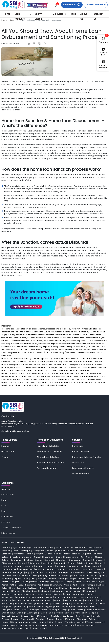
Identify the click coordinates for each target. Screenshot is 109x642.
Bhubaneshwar (71, 557)
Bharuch (37, 557)
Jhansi (81, 578)
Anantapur (25, 550)
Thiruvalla (95, 616)
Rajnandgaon (68, 606)
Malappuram (58, 591)
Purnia (10, 606)
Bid (82, 557)
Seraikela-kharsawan (95, 609)
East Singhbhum (25, 569)
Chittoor (21, 563)
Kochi (75, 585)
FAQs (3, 505)
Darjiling (18, 566)
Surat (78, 616)
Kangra (69, 581)
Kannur (78, 581)
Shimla (20, 612)
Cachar (38, 560)
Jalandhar (6, 578)
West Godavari (9, 628)
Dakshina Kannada (85, 563)
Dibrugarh (73, 566)
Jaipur (93, 575)
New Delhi (77, 600)
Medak (40, 594)
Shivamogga (31, 612)
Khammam (56, 585)
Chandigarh (61, 560)
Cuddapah (60, 563)
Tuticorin (93, 619)
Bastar (67, 553)
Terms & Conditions (11, 527)
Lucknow (93, 588)
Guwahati (6, 575)
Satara (80, 609)
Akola (58, 547)
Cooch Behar (47, 563)
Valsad (89, 622)
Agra (14, 547)
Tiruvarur (70, 619)
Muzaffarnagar (23, 597)
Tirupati (50, 619)
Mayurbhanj (29, 594)
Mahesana (44, 591)
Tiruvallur (60, 619)
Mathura (18, 594)
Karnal (5, 585)
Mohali (67, 594)
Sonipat (15, 616)
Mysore (49, 597)
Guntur (89, 572)
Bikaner (89, 557)
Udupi (34, 622)
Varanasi (99, 622)
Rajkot (57, 606)
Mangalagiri (88, 591)
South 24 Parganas (40, 616)
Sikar (51, 612)
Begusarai (87, 553)
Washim (90, 625)
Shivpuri (43, 612)
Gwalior (16, 575)
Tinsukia (14, 619)
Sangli (64, 609)
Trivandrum (82, 619)
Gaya (27, 572)
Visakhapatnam (40, 625)
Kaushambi (30, 585)
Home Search (71, 4)
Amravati (6, 550)
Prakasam (93, 603)
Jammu (52, 578)
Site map (5, 522)
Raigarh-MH (29, 606)
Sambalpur (54, 609)
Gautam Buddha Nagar (12, 572)
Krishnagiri (53, 588)
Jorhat (5, 581)
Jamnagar (63, 578)
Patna (83, 603)
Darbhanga (7, 566)
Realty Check (38, 16)
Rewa (16, 609)
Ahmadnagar (25, 547)
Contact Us (7, 516)
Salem (44, 609)
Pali (47, 603)
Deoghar (39, 566)
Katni (21, 585)
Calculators (59, 14)
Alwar (89, 547)
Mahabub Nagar (29, 591)
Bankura (93, 550)
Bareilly (30, 553)
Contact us (98, 16)
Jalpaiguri (42, 578)
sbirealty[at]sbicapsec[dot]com (15, 431)
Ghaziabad (38, 572)
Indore (74, 575)
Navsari (48, 600)
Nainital (84, 597)
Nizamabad (89, 600)
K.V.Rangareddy (29, 581)
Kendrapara (43, 585)
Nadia (57, 597)
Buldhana (28, 560)
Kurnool (64, 588)
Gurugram (99, 572)
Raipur (40, 606)
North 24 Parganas (10, 603)
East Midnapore (9, 569)
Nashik (26, 600)
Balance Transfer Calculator (51, 462)
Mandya (77, 591)
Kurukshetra (75, 588)
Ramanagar (82, 606)
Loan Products (19, 16)
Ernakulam (40, 569)
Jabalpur (84, 575)
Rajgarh (48, 606)
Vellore (5, 625)
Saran (72, 609)
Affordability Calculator (48, 457)
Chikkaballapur (9, 563)
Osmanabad (27, 603)
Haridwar (26, 575)
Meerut (49, 594)
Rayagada (7, 609)
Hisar (35, 575)
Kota (12, 588)
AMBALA (97, 547)
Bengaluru (15, 557)
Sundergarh (68, 616)
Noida (100, 600)
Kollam (5, 588)
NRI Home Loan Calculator (49, 451)
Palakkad (39, 603)
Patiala (76, 603)
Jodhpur (96, 578)
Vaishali (80, 622)
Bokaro (5, 560)
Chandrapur (74, 560)
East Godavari (92, 566)
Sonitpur (25, 616)
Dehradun (28, 566)
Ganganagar (88, 569)
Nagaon (66, 597)
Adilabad (6, 547)
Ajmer (50, 547)
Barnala (57, 553)
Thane (4, 457)
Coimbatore (33, 563)
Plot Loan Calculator (47, 468)
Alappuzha (68, 547)
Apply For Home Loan (95, 4)
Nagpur (75, 597)
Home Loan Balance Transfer (86, 457)
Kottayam (21, 588)
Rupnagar (34, 609)
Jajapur (101, 575)
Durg (82, 566)
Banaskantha (81, 550)
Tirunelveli (40, 619)
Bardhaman (19, 553)
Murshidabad (8, 597)
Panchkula (56, 603)
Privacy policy (8, 533)
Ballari (70, 550)
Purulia (18, 606)
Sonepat (6, 616)
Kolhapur (91, 585)
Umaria (43, 622)
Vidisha (14, 625)
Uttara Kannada (56, 622)
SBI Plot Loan (78, 462)
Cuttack (71, 563)
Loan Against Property (83, 468)
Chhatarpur (98, 560)
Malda (69, 591)
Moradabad (78, 594)
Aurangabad (38, 550)
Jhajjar (73, 578)
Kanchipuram (57, 581)
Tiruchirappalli (27, 619)
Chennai (86, 560)
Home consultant (81, 451)
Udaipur (5, 622)
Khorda (67, 585)
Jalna (25, 578)
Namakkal (6, 600)
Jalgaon (17, 578)
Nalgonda (94, 597)
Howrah (52, 575)
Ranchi (93, 606)
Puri (3, 606)
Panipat (66, 603)
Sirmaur (68, 612)
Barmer (48, 553)
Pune (102, 603)
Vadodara (70, 622)
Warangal (69, 625)
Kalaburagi (44, 581)
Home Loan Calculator (48, 446)
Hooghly (43, 575)
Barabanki (6, 553)
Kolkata (101, 585)
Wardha (80, 625)
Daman (99, 563)
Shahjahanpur (8, 612)
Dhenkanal (61, 566)
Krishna (43, 588)
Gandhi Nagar (73, 569)
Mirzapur (58, 594)
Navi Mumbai (7, 451)
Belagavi (98, 553)
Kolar (82, 585)
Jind (88, 578)
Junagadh (14, 581)
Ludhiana (6, 591)
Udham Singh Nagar (20, 622)
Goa (54, 572)
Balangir (50, 550)
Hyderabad (64, 575)
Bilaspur (98, 557)
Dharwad (50, 566)
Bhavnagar (48, 557)
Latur (85, 588)
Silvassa (59, 612)
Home (7, 14)
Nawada (58, 600)
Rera (3, 500)
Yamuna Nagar (38, 628)
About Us (83, 16)
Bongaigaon (16, 560)
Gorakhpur (64, 572)
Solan (84, 612)
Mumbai (5, 446)
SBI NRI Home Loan (81, 473)
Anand (15, 550)
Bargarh (39, 553)
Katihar (13, 585)
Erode (50, 569)
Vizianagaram (56, 625)
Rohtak (24, 609)
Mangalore (7, 594)
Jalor (33, 578)
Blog (73, 14)
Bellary (5, 557)
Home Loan (77, 446)
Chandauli (49, 560)
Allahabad (80, 547)
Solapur (92, 612)
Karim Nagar (98, 581)
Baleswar (60, 550)
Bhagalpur (27, 557)
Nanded (17, 600)
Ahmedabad (40, 547)
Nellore (67, 600)
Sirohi (77, 612)
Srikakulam (56, 616)
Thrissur (5, 619)
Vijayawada (25, 625)
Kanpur (86, 581)
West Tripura (23, 628)
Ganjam (99, 569)
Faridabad (60, 569)
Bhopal (59, 557)
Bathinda (76, 553)
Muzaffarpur (37, 597)
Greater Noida (77, 572)
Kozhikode (33, 588)
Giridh (47, 572)
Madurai (16, 591)
